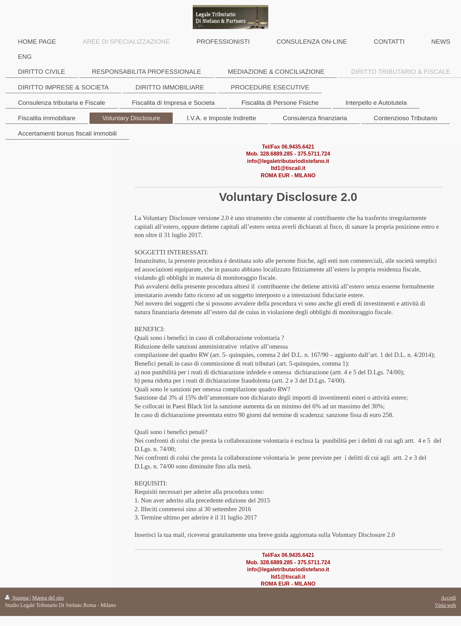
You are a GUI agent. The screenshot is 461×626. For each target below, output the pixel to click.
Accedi (448, 598)
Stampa (17, 598)
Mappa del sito (48, 598)
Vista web (445, 605)
